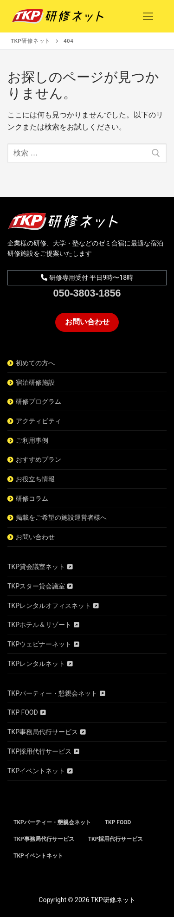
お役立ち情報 (35, 479)
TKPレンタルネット (36, 663)
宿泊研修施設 (35, 382)
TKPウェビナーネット (39, 644)
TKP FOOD (22, 712)
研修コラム (32, 498)
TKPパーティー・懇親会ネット (52, 693)
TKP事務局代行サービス (42, 732)
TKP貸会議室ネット (36, 566)
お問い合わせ (87, 321)
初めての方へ (35, 363)
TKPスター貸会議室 (36, 586)
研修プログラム (38, 401)
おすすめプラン (38, 459)
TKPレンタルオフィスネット (49, 605)
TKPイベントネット (36, 771)
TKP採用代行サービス (39, 751)
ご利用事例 (32, 440)
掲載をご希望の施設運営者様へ (61, 517)
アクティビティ (38, 421)
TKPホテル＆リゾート (39, 624)
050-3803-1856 (87, 293)
